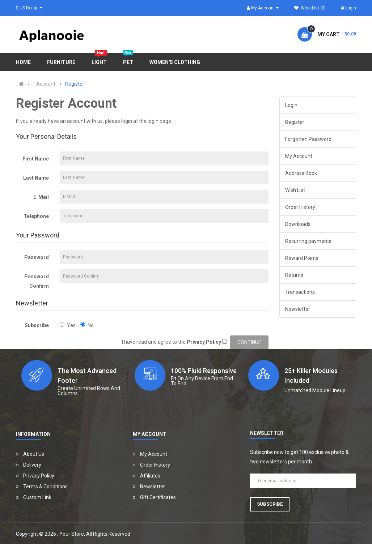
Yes (68, 325)
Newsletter (297, 309)
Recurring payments (308, 241)
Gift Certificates (158, 497)
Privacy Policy (38, 476)
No (87, 325)
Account (45, 83)
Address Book (301, 173)
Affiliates (150, 476)
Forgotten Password (308, 139)
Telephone (36, 216)
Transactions (300, 292)
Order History (300, 207)
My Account (298, 156)
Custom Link (37, 497)
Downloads (297, 224)
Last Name (36, 178)
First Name (35, 159)
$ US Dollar (29, 7)
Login (348, 7)
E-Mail (41, 197)
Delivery (32, 465)
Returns (294, 275)
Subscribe (37, 325)
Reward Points (301, 258)
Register (74, 83)
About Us (33, 454)
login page (159, 121)
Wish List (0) (310, 7)
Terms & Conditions (45, 486)
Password (36, 257)
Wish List (295, 190)
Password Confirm (36, 281)
